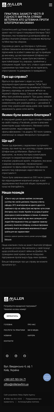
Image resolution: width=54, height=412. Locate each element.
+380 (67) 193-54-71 (15, 379)
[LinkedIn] (16, 355)
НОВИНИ (7, 335)
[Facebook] (24, 355)
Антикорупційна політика (28, 402)
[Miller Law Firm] (14, 299)
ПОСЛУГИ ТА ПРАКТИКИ (14, 330)
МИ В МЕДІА (33, 330)
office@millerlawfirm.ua (16, 384)
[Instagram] (7, 355)
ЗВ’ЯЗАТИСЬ (12, 316)
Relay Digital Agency (26, 395)
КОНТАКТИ (8, 341)
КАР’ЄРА (31, 335)
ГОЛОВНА (8, 325)
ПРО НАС (32, 324)
